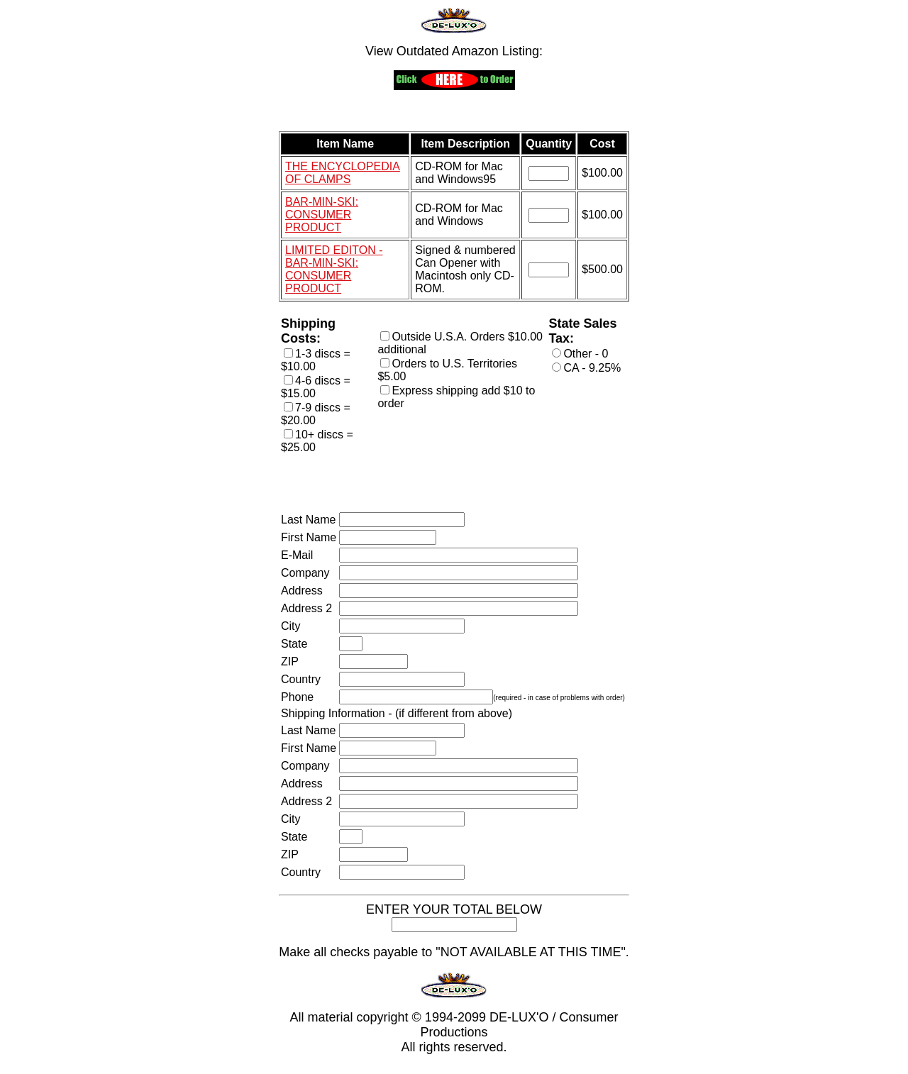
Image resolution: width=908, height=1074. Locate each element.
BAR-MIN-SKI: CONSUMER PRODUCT (321, 214)
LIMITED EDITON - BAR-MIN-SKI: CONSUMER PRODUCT (334, 269)
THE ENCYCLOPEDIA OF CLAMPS (342, 172)
